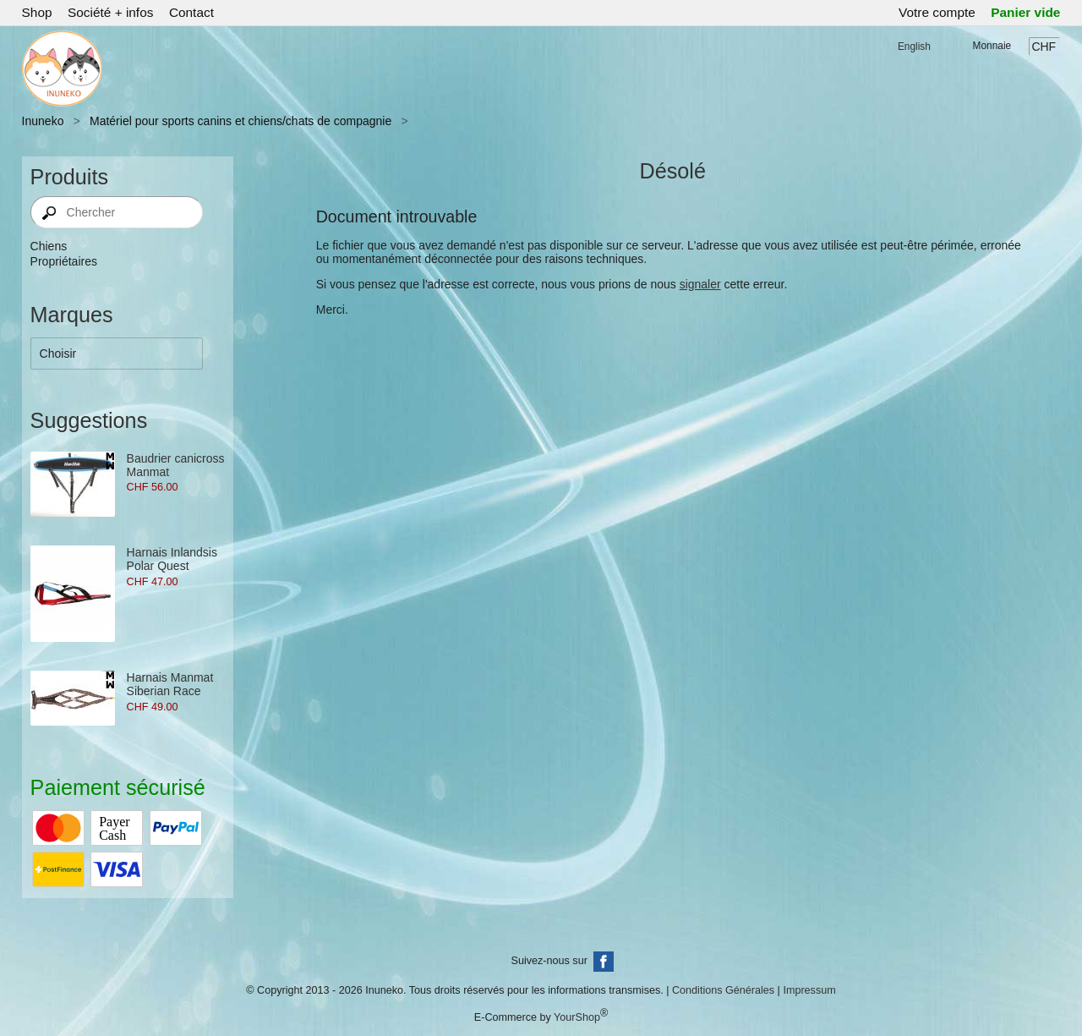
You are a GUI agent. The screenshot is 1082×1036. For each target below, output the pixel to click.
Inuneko (43, 121)
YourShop (577, 1017)
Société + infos (110, 12)
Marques (71, 314)
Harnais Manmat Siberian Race (170, 684)
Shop (37, 12)
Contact (191, 12)
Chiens (49, 246)
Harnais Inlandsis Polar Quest (172, 559)
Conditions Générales (723, 990)
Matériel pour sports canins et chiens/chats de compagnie (240, 121)
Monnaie (992, 46)
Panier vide (1025, 12)
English (914, 46)
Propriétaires (63, 261)
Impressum (809, 990)
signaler (700, 284)
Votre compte (937, 12)
